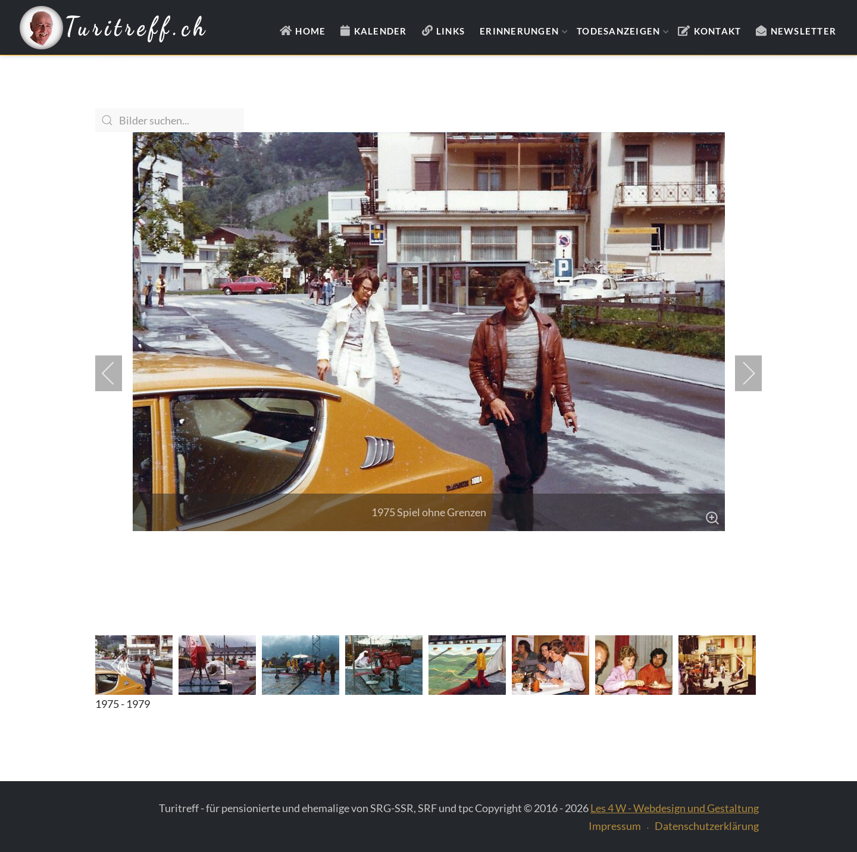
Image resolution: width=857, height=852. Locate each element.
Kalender (380, 31)
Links (450, 31)
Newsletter (804, 31)
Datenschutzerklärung (707, 825)
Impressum (615, 825)
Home (310, 31)
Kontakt (718, 31)
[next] (741, 373)
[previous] (116, 373)
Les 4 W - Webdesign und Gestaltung (674, 807)
